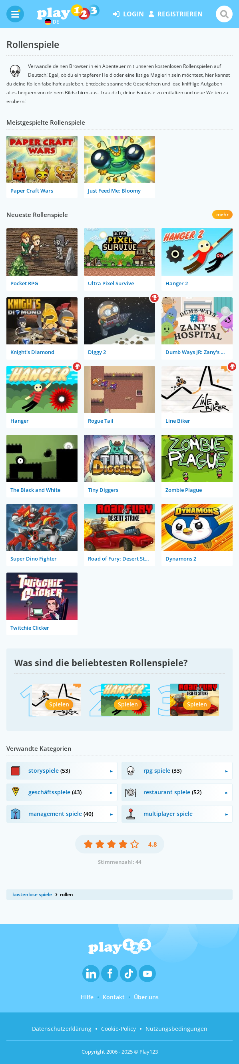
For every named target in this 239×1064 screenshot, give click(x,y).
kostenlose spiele (32, 894)
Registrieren (176, 14)
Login (128, 14)
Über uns (146, 997)
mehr (222, 214)
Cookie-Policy (118, 1028)
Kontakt (114, 997)
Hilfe (87, 997)
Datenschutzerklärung (62, 1028)
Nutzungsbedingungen (176, 1028)
